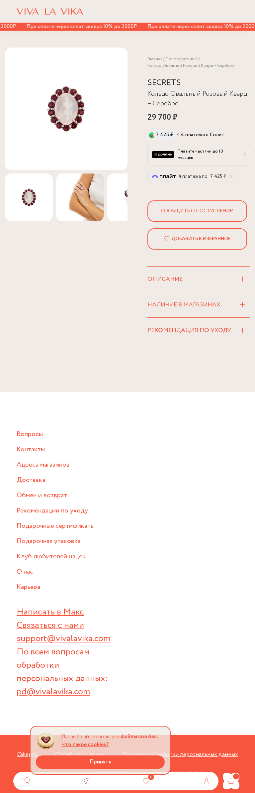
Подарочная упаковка (49, 541)
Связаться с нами (50, 625)
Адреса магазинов (43, 465)
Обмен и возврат (42, 495)
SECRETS (164, 83)
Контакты (31, 449)
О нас (25, 572)
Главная (154, 59)
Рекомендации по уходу (52, 510)
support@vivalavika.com (63, 638)
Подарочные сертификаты (56, 526)
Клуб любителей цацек (51, 556)
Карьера (28, 587)
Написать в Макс (50, 612)
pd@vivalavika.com (53, 691)
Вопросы (30, 434)
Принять (100, 762)
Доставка (31, 480)
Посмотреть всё (182, 59)
